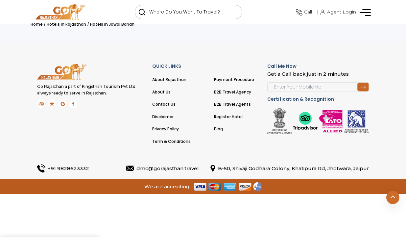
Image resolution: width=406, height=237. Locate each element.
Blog (218, 129)
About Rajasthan (169, 79)
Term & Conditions (171, 141)
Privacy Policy (165, 129)
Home (37, 24)
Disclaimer (163, 116)
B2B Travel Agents (232, 104)
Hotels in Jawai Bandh (112, 24)
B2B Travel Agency (232, 92)
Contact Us (164, 104)
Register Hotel (228, 116)
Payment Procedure (234, 79)
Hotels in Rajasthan (66, 24)
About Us (161, 92)
